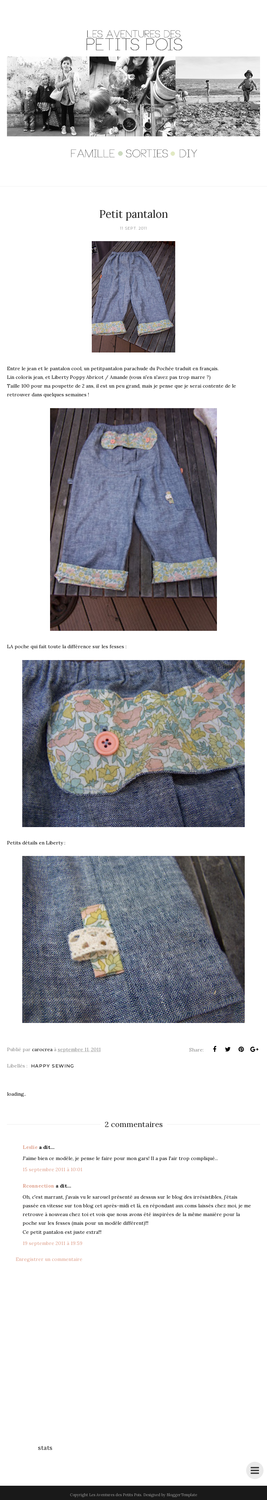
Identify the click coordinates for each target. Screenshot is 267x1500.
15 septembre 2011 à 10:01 (52, 1169)
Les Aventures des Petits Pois (115, 1494)
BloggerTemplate (182, 1494)
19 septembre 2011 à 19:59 (52, 1243)
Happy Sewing (52, 1066)
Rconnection (38, 1186)
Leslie (30, 1147)
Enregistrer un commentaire (49, 1259)
